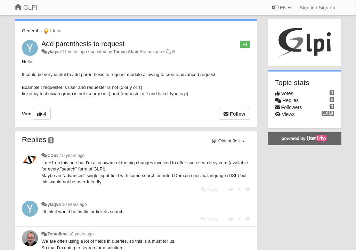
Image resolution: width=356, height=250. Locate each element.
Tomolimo (57, 234)
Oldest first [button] (228, 140)
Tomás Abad (125, 51)
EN (281, 7)
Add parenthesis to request (82, 44)
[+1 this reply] (230, 189)
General (30, 30)
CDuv (52, 155)
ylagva (53, 51)
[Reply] (209, 189)
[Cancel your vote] (239, 189)
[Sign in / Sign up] (317, 8)
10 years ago (72, 155)
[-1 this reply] (247, 189)
